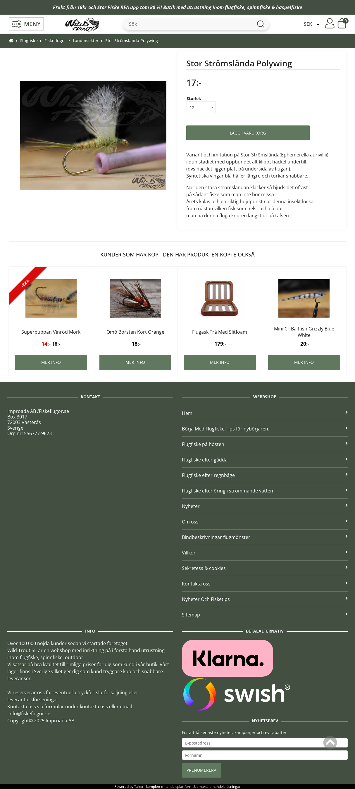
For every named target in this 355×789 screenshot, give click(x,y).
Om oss (265, 521)
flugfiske (234, 7)
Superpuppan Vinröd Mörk (50, 332)
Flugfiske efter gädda (265, 459)
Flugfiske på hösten (265, 444)
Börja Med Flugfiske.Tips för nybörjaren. (265, 428)
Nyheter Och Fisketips (265, 599)
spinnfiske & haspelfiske (274, 7)
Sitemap (265, 614)
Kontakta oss (265, 583)
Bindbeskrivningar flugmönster (265, 537)
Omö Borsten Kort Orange (135, 332)
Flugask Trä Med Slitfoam (219, 332)
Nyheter (265, 506)
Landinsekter (86, 40)
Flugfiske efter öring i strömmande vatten (265, 490)
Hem (265, 413)
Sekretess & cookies (265, 568)
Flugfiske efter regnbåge (265, 475)
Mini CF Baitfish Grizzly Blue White (304, 331)
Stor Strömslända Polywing (131, 40)
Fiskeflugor (55, 40)
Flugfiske (29, 40)
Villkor (265, 552)
